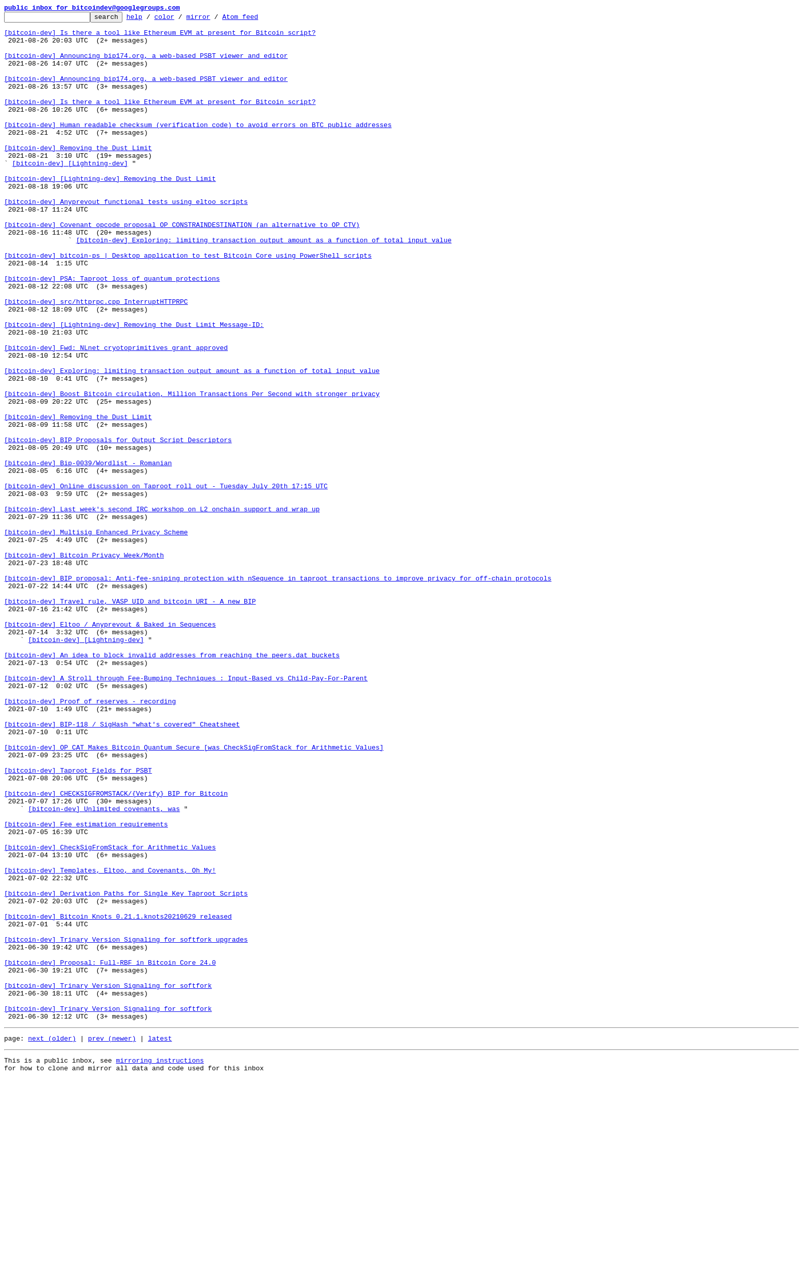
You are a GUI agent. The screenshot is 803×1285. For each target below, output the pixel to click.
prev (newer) (112, 1241)
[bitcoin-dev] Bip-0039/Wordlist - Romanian (88, 553)
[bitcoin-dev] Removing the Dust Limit (78, 175)
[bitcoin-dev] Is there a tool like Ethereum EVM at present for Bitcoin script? (159, 37)
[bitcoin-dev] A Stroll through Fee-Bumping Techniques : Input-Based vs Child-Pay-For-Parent (186, 811)
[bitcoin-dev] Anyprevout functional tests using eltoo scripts (126, 239)
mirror (214, 19)
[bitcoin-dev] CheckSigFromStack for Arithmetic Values (110, 1014)
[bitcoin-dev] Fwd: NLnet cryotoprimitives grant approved (116, 415)
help (150, 19)
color (180, 19)
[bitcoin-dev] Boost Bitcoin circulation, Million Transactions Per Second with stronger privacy (191, 470)
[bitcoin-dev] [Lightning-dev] (70, 193)
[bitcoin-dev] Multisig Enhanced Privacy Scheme (96, 636)
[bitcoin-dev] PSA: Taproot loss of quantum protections (112, 332)
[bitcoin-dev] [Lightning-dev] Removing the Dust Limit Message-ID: (134, 387)
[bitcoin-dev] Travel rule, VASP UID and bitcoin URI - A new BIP (130, 719)
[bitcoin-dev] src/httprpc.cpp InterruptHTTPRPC (96, 359)
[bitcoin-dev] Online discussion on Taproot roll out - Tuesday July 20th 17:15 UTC (166, 581)
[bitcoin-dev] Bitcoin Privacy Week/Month (84, 664)
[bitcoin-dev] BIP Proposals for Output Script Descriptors (118, 525)
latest (160, 1241)
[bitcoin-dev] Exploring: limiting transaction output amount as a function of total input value (263, 286)
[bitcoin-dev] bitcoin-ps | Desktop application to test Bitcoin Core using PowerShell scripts (188, 304)
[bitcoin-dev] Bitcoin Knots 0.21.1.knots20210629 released (118, 1097)
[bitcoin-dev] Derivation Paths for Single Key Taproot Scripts (126, 1069)
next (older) (52, 1241)
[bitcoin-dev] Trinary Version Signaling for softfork (108, 1180)
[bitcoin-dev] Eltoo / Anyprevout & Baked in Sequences (110, 747)
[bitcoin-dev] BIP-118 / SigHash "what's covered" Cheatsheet (122, 867)
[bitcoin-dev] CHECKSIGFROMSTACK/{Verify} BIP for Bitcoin (116, 950)
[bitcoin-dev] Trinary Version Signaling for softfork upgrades (126, 1125)
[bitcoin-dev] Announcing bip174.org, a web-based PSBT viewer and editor (146, 64)
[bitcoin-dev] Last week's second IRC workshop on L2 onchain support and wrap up (162, 608)
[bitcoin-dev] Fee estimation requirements (86, 986)
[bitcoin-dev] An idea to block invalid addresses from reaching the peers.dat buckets (172, 784)
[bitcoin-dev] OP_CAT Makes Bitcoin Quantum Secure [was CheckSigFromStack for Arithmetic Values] (194, 894)
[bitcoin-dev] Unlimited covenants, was (104, 968)
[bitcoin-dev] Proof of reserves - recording (90, 839)
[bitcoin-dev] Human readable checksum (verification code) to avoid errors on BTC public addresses (198, 147)
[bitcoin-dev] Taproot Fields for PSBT (78, 922)
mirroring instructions (160, 1264)
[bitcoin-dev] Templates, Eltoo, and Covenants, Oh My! (110, 1042)
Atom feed (256, 19)
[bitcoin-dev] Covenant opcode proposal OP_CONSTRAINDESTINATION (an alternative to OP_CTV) (182, 267)
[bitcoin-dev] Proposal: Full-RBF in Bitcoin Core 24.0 (110, 1152)
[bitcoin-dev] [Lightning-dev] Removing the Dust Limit (110, 212)
